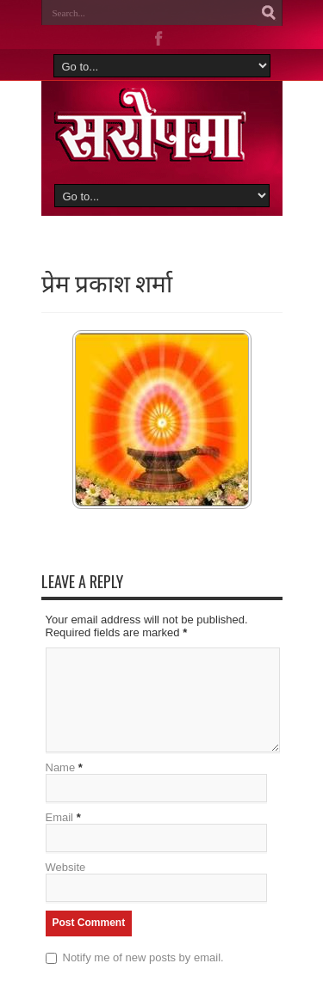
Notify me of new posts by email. (143, 957)
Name (61, 767)
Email (60, 817)
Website (66, 867)
